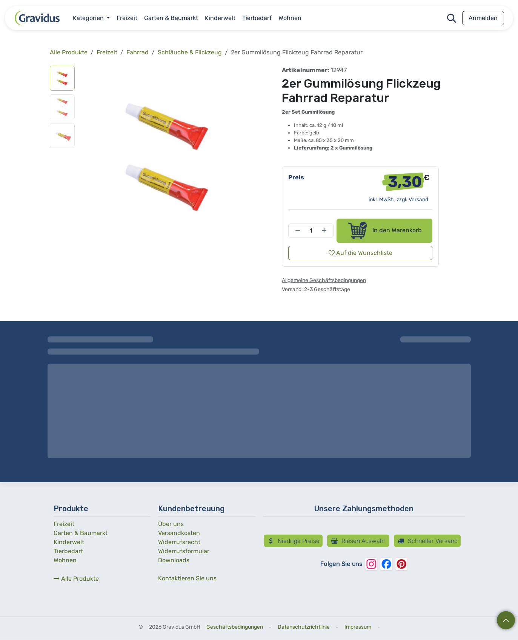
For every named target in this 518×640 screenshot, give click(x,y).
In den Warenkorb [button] (384, 231)
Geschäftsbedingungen (234, 627)
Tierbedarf (68, 551)
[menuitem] (91, 18)
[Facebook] (386, 564)
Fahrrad (137, 52)
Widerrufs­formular (183, 551)
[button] (452, 18)
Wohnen (65, 560)
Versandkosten (179, 533)
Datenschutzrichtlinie (304, 627)
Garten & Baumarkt (81, 533)
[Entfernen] (296, 230)
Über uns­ (171, 523)
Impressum (357, 627)
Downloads (173, 560)
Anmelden (483, 18)
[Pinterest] (401, 564)
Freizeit (107, 52)
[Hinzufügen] (325, 230)
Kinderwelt (69, 542)
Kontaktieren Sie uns (187, 578)
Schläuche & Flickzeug (190, 52)
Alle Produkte (76, 578)
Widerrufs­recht (179, 542)
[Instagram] (370, 564)
